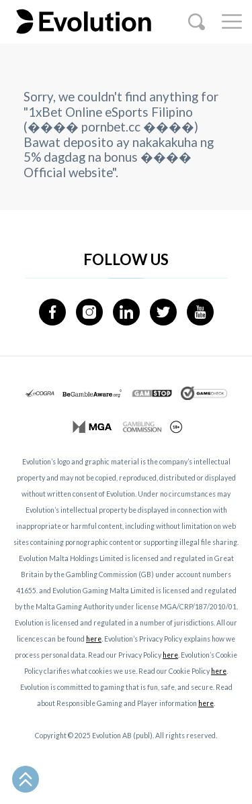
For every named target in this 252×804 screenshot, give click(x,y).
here (93, 639)
